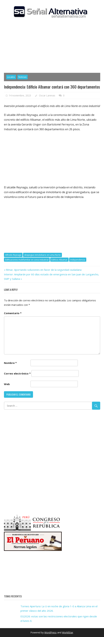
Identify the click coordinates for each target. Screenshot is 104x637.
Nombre (10, 363)
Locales (11, 76)
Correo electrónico (17, 373)
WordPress (50, 632)
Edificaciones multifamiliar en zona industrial (26, 259)
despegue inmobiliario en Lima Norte (42, 254)
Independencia (77, 259)
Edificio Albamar (59, 259)
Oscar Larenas (47, 95)
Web (7, 384)
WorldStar (67, 632)
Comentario (12, 313)
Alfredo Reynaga (13, 254)
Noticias (22, 76)
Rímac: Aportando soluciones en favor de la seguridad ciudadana (43, 269)
